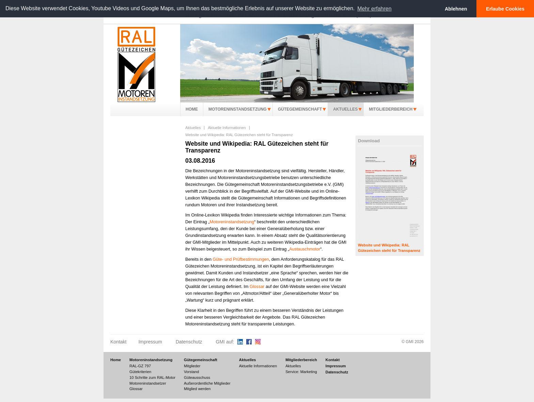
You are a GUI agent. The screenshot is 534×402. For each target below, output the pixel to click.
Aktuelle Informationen (227, 128)
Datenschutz (189, 341)
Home (192, 109)
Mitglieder (192, 366)
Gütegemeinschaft (300, 109)
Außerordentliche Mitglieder (207, 383)
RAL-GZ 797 (140, 366)
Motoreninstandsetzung (237, 109)
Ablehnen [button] (456, 9)
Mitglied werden (197, 389)
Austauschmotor (304, 249)
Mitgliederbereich (390, 109)
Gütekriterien (140, 372)
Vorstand (191, 372)
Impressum (150, 341)
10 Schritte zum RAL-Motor (152, 377)
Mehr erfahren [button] (374, 9)
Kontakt (118, 341)
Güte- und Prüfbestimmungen (241, 259)
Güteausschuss (197, 377)
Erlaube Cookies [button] (505, 9)
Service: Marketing (301, 372)
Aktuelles (345, 109)
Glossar (257, 286)
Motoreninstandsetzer (147, 383)
